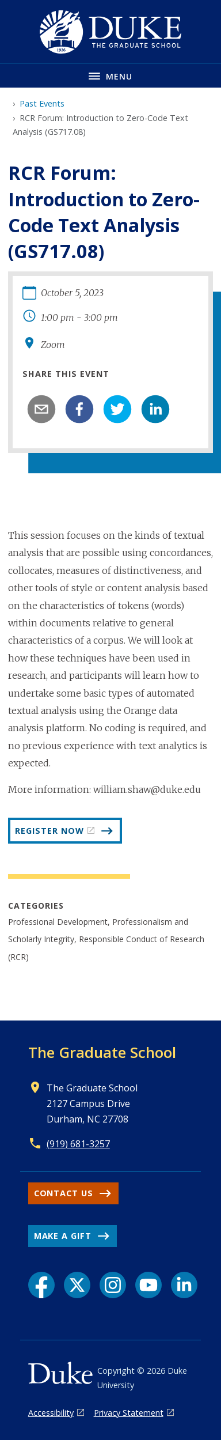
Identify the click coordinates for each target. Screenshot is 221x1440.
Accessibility (51, 1412)
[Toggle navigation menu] (110, 75)
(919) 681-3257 (78, 1143)
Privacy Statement (128, 1412)
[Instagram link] (113, 1285)
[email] (41, 409)
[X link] (77, 1285)
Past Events (42, 103)
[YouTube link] (148, 1285)
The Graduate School (102, 1052)
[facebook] (79, 409)
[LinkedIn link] (184, 1285)
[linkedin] (155, 409)
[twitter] (117, 409)
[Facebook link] (41, 1285)
